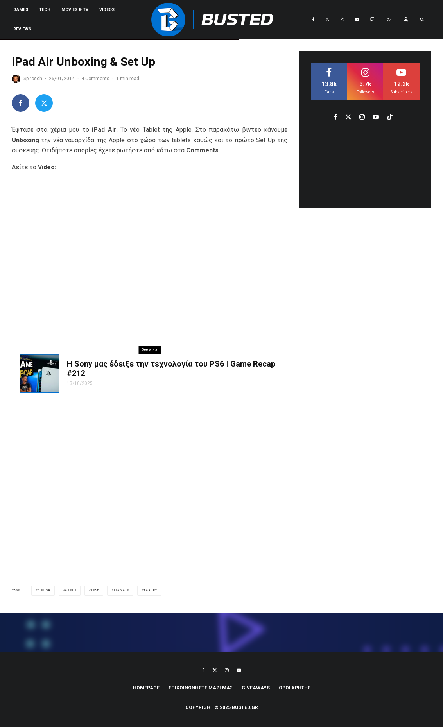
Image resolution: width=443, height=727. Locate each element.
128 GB (44, 590)
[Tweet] (44, 103)
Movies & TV (74, 9)
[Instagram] (342, 19)
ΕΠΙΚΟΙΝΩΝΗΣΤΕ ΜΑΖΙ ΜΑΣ (201, 688)
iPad (95, 590)
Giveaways (256, 688)
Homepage (146, 688)
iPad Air (121, 590)
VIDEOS (107, 9)
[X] (327, 19)
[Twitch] (372, 19)
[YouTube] (357, 19)
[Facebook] (313, 19)
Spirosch (32, 78)
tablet (150, 590)
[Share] (20, 103)
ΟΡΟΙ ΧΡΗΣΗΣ (294, 688)
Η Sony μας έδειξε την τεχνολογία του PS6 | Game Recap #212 (171, 368)
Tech (44, 9)
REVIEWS (22, 29)
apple (70, 590)
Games (20, 9)
